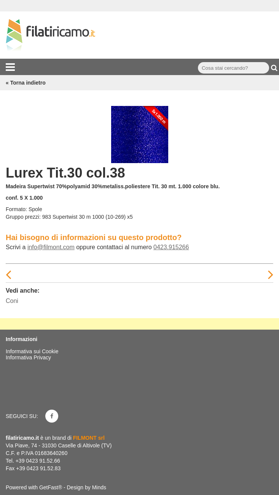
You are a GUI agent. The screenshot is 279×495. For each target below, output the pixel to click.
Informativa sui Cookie (32, 351)
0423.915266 (171, 247)
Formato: (16, 209)
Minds (99, 487)
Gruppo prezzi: (23, 217)
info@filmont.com (51, 247)
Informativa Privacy (28, 357)
